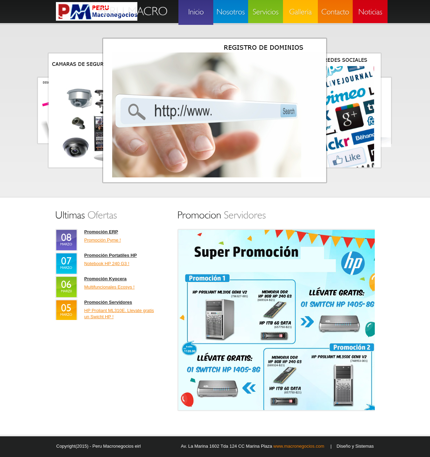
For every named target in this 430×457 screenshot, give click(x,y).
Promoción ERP (101, 231)
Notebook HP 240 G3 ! (106, 263)
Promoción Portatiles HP (110, 255)
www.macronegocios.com (299, 446)
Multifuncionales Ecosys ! (109, 287)
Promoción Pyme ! (102, 240)
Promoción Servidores (108, 302)
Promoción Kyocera (105, 278)
